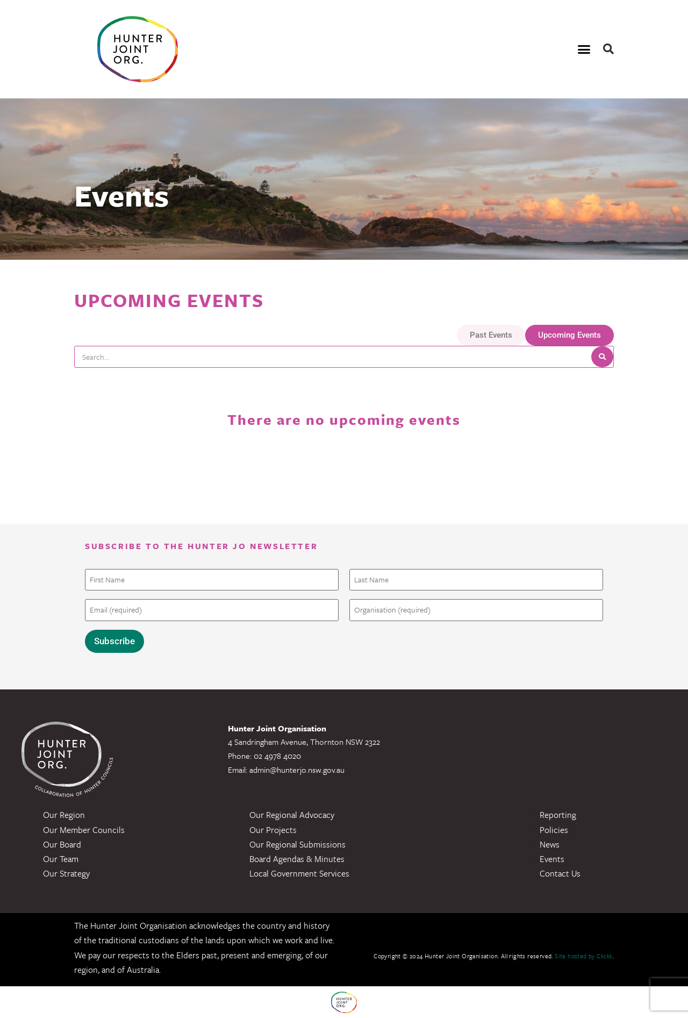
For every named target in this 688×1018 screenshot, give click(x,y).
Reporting (558, 814)
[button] (584, 49)
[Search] (602, 356)
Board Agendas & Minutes (297, 858)
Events (552, 858)
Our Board (62, 843)
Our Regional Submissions (297, 843)
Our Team (60, 858)
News (550, 843)
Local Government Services (299, 872)
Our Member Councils (84, 829)
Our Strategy (66, 872)
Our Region (64, 814)
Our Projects (273, 829)
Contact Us (560, 872)
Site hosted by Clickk (583, 955)
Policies (554, 829)
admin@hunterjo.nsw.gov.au (297, 769)
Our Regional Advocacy (291, 814)
